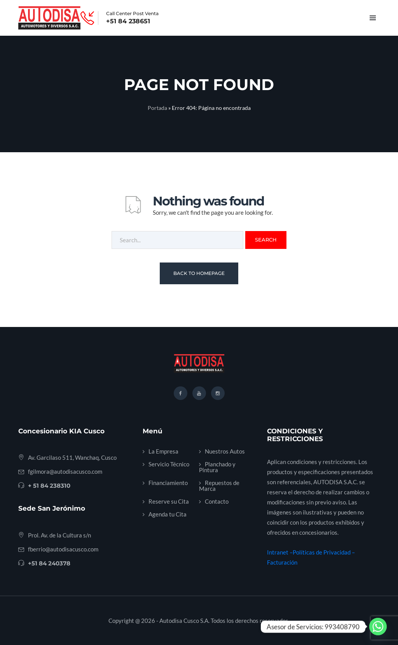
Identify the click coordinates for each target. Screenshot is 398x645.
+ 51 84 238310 (49, 485)
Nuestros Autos (225, 451)
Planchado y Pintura (217, 467)
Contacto (217, 501)
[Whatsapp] (378, 626)
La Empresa (163, 451)
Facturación (282, 562)
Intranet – (280, 552)
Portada (157, 107)
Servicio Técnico (168, 464)
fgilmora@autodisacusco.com (65, 471)
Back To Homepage (199, 273)
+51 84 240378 (49, 563)
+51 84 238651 (128, 21)
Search (266, 239)
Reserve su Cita (168, 501)
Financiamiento (168, 482)
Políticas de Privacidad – (324, 552)
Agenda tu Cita (167, 514)
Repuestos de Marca (219, 485)
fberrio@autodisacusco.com (63, 549)
